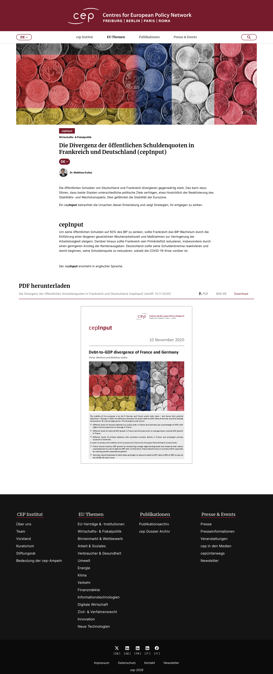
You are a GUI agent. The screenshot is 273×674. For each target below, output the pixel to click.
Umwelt (84, 561)
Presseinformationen (218, 531)
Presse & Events (185, 39)
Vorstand (23, 539)
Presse (206, 524)
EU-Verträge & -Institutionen (101, 524)
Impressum (101, 663)
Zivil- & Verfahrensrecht (97, 612)
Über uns (23, 524)
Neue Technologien (94, 626)
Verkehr (84, 583)
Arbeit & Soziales (92, 546)
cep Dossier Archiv (154, 531)
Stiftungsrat (25, 553)
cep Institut (84, 39)
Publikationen (149, 39)
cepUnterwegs (213, 553)
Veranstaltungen (214, 539)
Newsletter (210, 561)
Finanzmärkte (89, 590)
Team (20, 531)
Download (241, 296)
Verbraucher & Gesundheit (99, 553)
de (24, 40)
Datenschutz (127, 663)
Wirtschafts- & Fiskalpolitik (100, 531)
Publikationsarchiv (154, 524)
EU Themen (116, 39)
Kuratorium (25, 546)
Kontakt (149, 663)
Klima (82, 575)
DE (64, 164)
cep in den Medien (216, 546)
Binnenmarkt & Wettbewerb (100, 539)
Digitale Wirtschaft (93, 604)
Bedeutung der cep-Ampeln (39, 561)
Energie (84, 568)
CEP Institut (30, 514)
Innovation (86, 619)
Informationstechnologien (99, 597)
